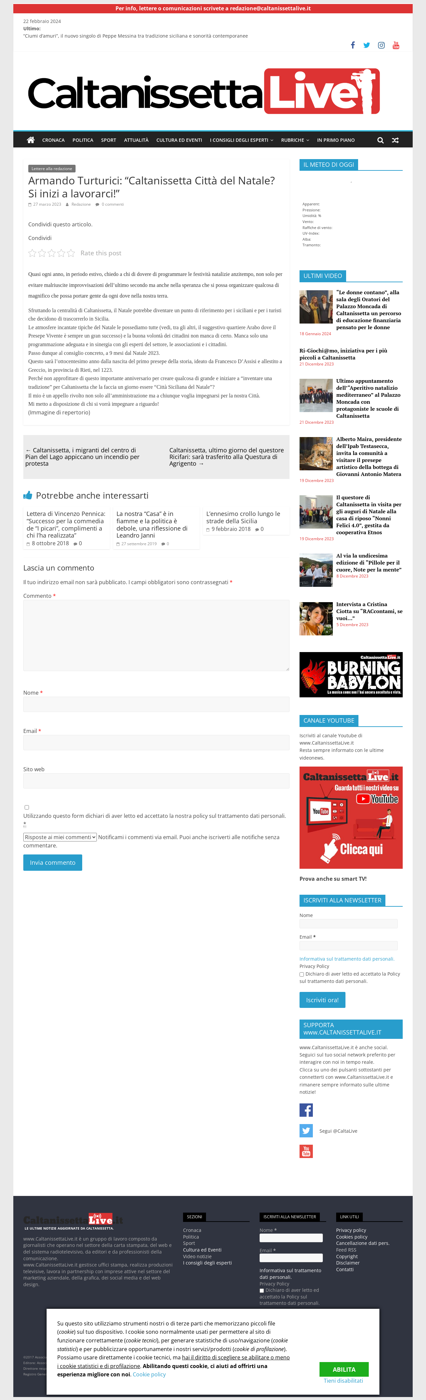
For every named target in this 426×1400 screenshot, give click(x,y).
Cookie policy (149, 1374)
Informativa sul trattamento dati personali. (347, 958)
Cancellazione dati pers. (363, 1243)
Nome (33, 692)
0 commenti (110, 204)
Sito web (34, 769)
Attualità (136, 140)
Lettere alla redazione (52, 168)
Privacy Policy (314, 966)
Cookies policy (351, 1236)
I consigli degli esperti (239, 140)
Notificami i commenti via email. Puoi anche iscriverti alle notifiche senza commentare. (151, 841)
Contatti (345, 1269)
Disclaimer (348, 1263)
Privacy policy (351, 1230)
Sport (108, 140)
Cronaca (53, 140)
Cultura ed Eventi (179, 140)
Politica (83, 140)
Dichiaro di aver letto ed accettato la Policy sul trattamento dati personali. (350, 977)
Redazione (81, 204)
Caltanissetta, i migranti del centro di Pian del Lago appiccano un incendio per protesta (82, 456)
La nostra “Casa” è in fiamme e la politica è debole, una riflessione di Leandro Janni (152, 524)
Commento (39, 595)
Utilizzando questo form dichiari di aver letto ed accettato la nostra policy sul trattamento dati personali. (154, 820)
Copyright (347, 1256)
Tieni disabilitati (349, 1380)
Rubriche (292, 140)
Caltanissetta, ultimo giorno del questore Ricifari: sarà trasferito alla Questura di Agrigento (226, 456)
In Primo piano (336, 140)
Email (32, 730)
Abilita (344, 1365)
